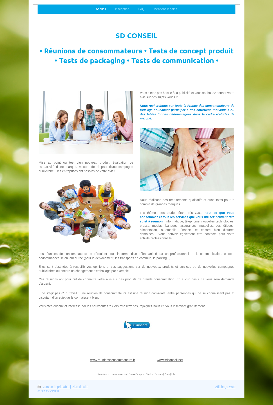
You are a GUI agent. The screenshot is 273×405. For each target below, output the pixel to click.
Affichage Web (225, 387)
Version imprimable (54, 387)
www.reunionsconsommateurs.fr (112, 360)
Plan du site (80, 387)
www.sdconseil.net (170, 360)
